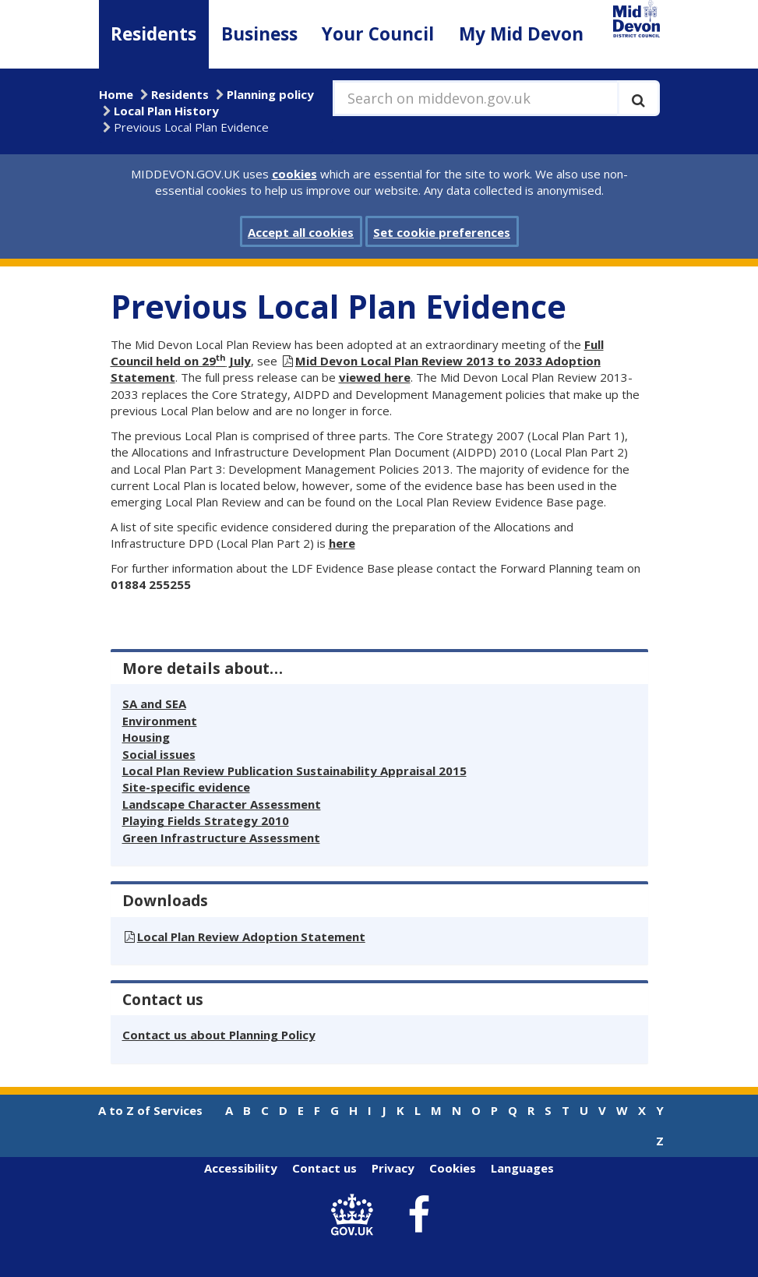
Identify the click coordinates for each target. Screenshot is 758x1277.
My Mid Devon (521, 34)
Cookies (452, 1168)
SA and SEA (154, 703)
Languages (522, 1168)
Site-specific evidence (186, 787)
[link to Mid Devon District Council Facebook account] (418, 1215)
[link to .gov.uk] (355, 1215)
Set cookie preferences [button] (441, 232)
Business (259, 34)
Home (116, 94)
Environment (159, 720)
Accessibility (240, 1168)
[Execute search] (638, 98)
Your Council (378, 34)
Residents (153, 34)
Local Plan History (166, 110)
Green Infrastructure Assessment (221, 837)
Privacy (393, 1168)
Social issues (159, 754)
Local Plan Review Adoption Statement (251, 936)
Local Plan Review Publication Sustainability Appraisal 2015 (294, 770)
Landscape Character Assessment (221, 804)
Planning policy (270, 94)
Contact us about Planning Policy (219, 1034)
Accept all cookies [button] (301, 232)
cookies (294, 174)
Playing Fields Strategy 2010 (205, 820)
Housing (146, 737)
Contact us (324, 1168)
